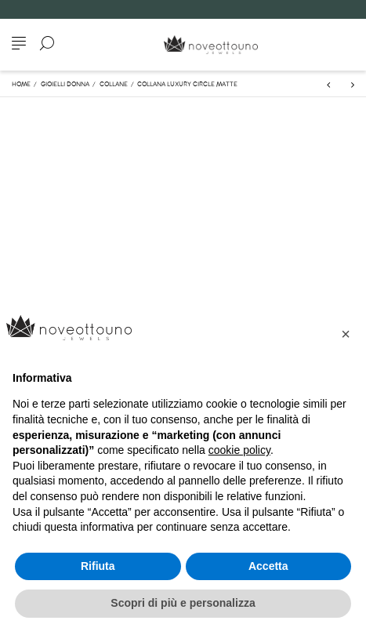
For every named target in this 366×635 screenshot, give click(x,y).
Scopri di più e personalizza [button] (183, 603)
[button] (345, 334)
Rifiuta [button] (98, 566)
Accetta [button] (268, 566)
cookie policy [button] (239, 450)
